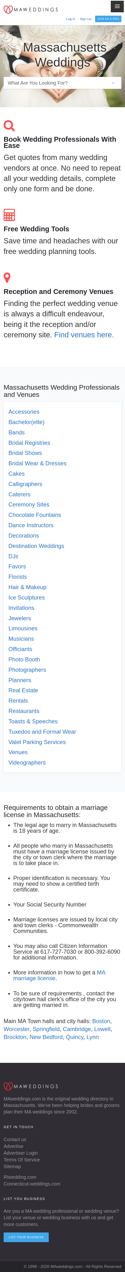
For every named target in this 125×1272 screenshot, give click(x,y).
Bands (16, 432)
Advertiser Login (21, 1153)
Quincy (74, 1037)
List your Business (26, 1237)
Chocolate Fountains (34, 515)
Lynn (93, 1037)
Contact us (15, 1139)
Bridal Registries (29, 443)
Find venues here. (84, 335)
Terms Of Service (22, 1159)
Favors (17, 566)
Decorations (23, 535)
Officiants (20, 649)
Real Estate (23, 690)
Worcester (16, 1029)
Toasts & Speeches (33, 721)
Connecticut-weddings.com (32, 1183)
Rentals (18, 700)
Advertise (13, 1146)
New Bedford (46, 1037)
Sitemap (12, 1166)
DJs (13, 556)
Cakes (16, 473)
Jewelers (19, 618)
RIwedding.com (20, 1177)
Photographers (27, 669)
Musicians (21, 638)
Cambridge (77, 1029)
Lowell (102, 1029)
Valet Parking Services (37, 742)
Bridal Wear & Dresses (37, 463)
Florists (17, 576)
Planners (19, 680)
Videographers (27, 762)
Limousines (22, 628)
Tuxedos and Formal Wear (42, 731)
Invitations (21, 608)
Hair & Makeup (27, 587)
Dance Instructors (30, 525)
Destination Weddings (36, 546)
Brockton (15, 1037)
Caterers (19, 494)
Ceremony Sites (28, 504)
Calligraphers (25, 484)
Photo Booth (24, 659)
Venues (18, 752)
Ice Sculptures (26, 597)
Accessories (23, 411)
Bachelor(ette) (26, 422)
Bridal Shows (25, 453)
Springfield (46, 1029)
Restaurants (23, 711)
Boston (101, 1021)
